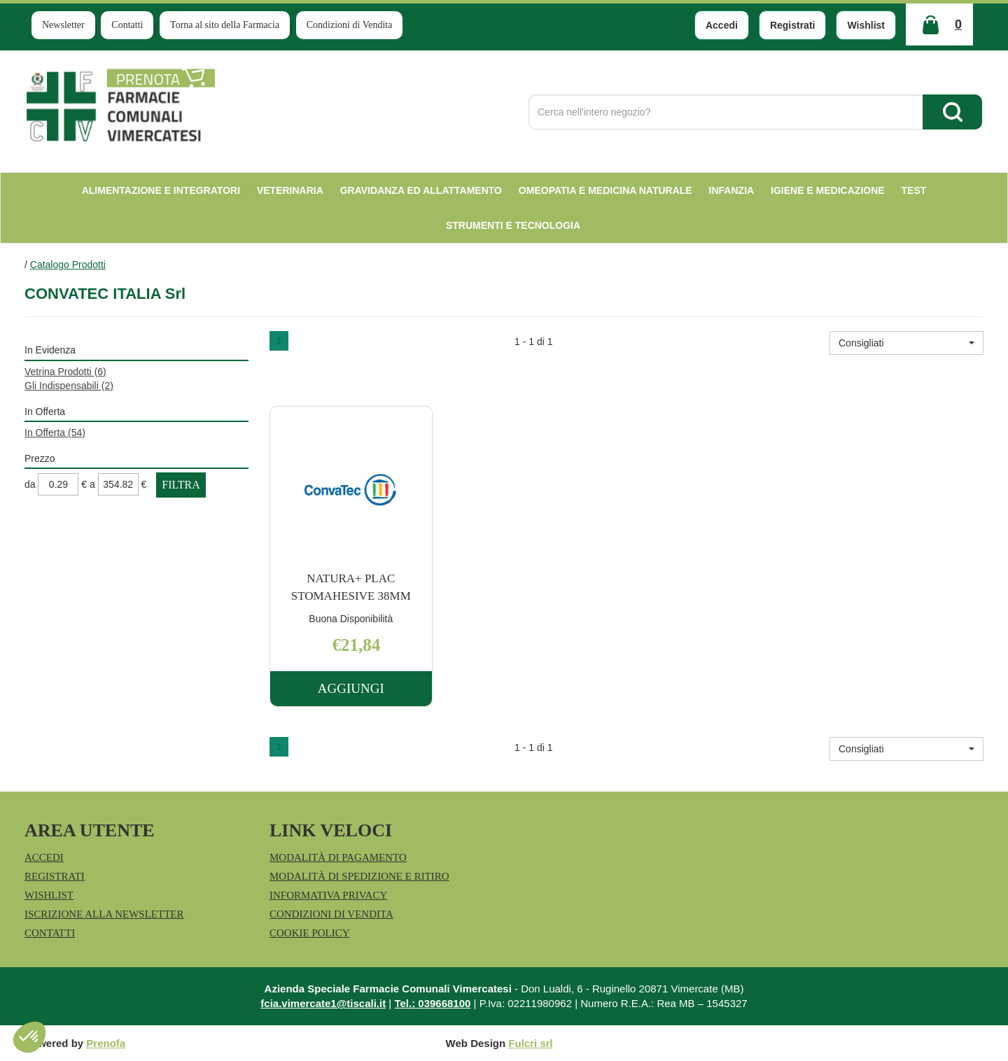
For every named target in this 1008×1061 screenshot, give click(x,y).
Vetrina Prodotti (65, 371)
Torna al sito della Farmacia (224, 25)
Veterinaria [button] (290, 190)
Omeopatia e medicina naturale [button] (605, 190)
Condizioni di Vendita (350, 25)
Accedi (722, 25)
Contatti (127, 25)
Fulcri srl (530, 1043)
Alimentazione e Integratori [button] (161, 190)
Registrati (793, 25)
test (914, 190)
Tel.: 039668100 (432, 1003)
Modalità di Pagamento (338, 857)
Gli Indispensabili (68, 385)
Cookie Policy (310, 933)
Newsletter (63, 25)
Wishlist (866, 25)
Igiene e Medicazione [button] (828, 190)
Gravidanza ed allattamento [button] (421, 190)
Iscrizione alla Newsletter (103, 914)
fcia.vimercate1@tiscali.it (323, 1003)
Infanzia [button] (732, 190)
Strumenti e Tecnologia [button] (513, 225)
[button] (906, 343)
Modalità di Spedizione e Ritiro (359, 876)
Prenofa (105, 1043)
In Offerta (54, 432)
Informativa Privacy (328, 895)
